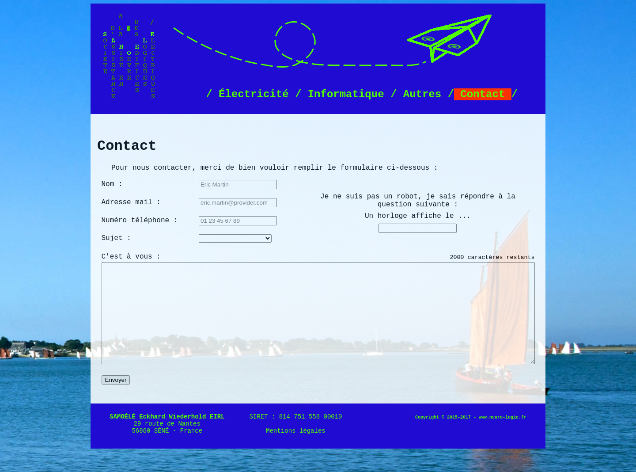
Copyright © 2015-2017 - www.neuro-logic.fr (470, 437)
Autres (422, 94)
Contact (482, 94)
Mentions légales (295, 450)
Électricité (253, 94)
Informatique (345, 94)
